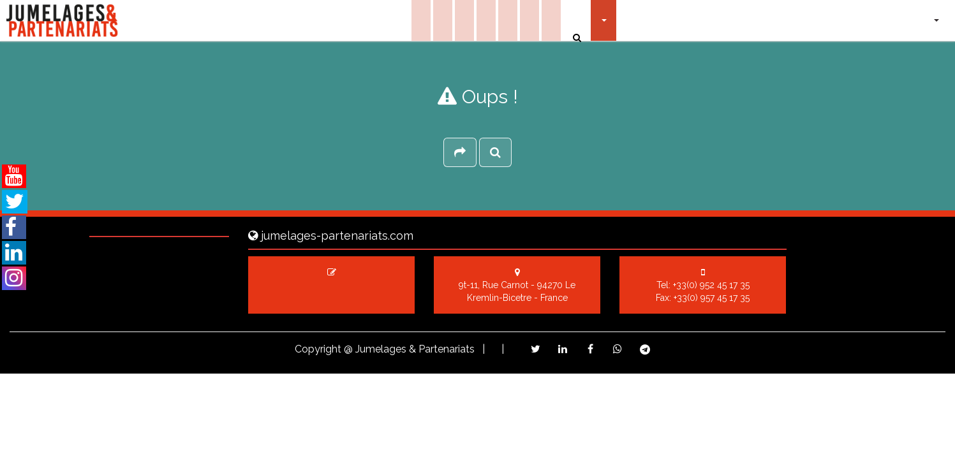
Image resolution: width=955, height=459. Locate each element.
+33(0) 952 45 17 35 (711, 285)
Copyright (318, 349)
